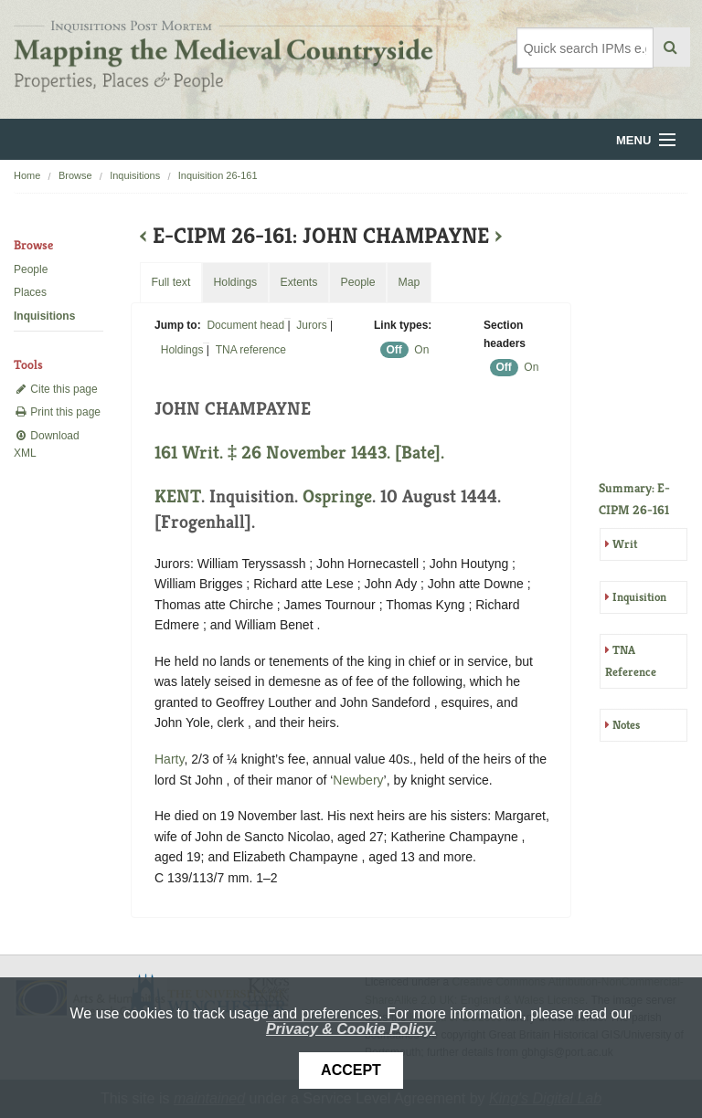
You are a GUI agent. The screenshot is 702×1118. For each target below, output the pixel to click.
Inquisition (639, 597)
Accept (351, 1070)
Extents (298, 282)
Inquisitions (135, 175)
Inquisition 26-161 (218, 175)
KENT (177, 496)
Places (30, 292)
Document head (245, 325)
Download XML (47, 444)
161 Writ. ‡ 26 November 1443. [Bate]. (299, 452)
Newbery (358, 780)
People (31, 269)
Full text (170, 282)
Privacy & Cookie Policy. (351, 1029)
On (421, 349)
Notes (626, 725)
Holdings (182, 349)
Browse (75, 175)
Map (409, 282)
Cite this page (56, 389)
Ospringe (337, 496)
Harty (169, 759)
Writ (624, 544)
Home (27, 175)
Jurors (311, 325)
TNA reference (251, 349)
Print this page (57, 412)
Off (394, 349)
